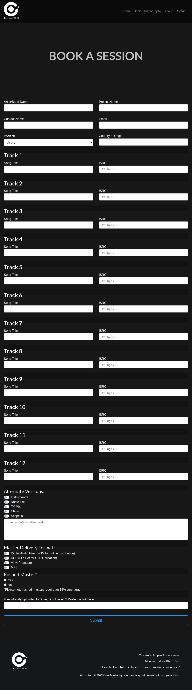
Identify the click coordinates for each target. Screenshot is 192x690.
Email (103, 119)
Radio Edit (18, 502)
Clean (15, 511)
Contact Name (14, 119)
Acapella (17, 516)
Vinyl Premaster (22, 562)
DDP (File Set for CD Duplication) (34, 558)
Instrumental (19, 497)
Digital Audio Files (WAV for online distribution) (43, 553)
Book (137, 11)
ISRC (102, 163)
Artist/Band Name (16, 101)
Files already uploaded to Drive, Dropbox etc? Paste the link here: (49, 599)
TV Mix (16, 506)
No (10, 585)
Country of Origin (111, 136)
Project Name (108, 101)
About (168, 11)
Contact (181, 11)
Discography (152, 11)
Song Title (11, 163)
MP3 (14, 567)
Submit (96, 620)
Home (126, 11)
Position (9, 136)
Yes (10, 580)
